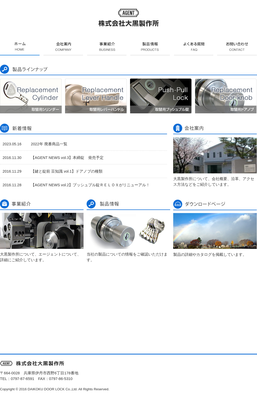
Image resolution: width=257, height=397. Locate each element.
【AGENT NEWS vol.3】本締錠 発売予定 (67, 158)
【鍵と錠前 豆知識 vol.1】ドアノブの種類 (67, 171)
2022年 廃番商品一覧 (49, 144)
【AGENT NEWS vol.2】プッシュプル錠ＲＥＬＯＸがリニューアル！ (90, 185)
